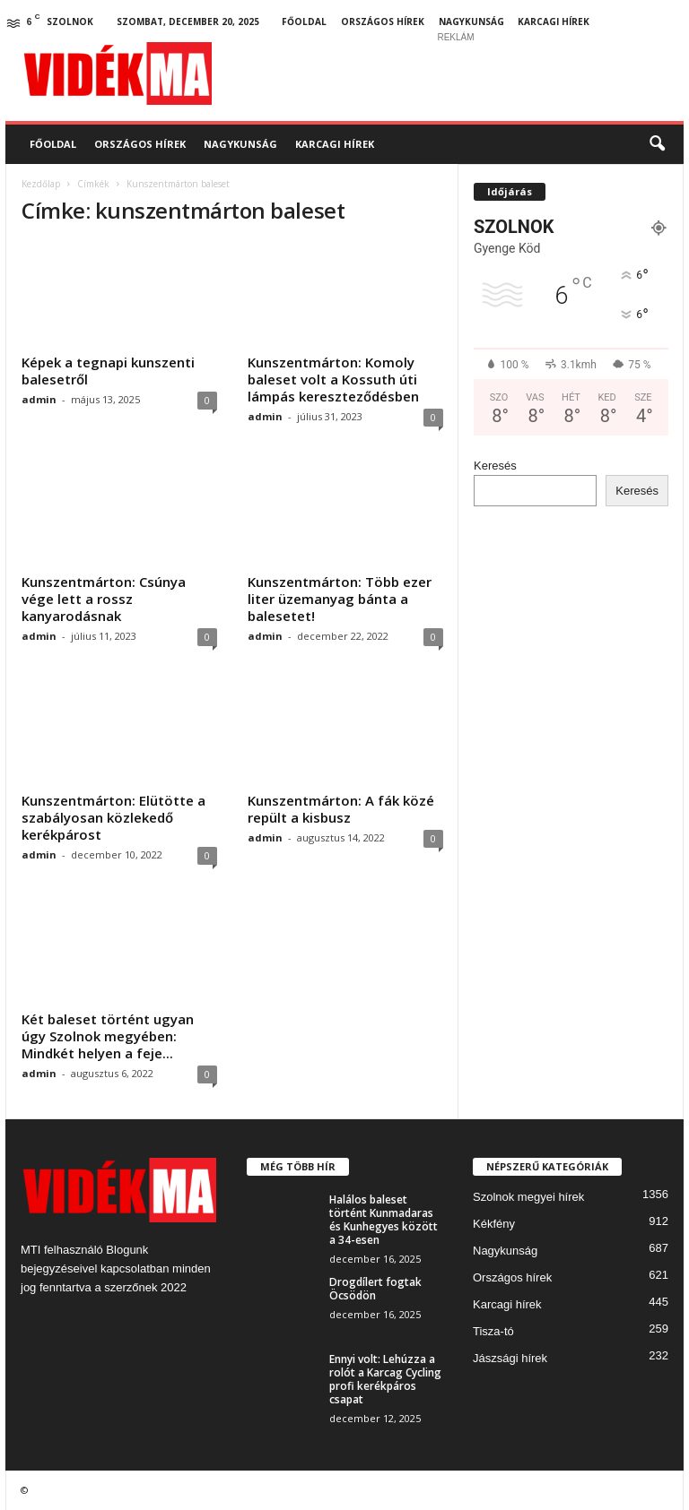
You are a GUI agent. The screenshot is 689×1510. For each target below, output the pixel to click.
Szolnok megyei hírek (528, 1197)
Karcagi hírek (553, 21)
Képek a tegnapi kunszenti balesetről (108, 370)
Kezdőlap (41, 183)
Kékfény (494, 1223)
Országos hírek (382, 21)
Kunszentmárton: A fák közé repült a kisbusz (341, 808)
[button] (656, 144)
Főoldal (304, 21)
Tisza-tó (493, 1331)
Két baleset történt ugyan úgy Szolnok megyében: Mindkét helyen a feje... (108, 1036)
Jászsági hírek (510, 1358)
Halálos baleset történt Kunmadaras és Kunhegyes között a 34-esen (383, 1219)
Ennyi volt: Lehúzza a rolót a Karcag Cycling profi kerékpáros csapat (385, 1379)
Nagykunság (471, 21)
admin (39, 399)
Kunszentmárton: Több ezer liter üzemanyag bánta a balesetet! (340, 599)
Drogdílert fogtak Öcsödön (375, 1288)
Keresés (495, 465)
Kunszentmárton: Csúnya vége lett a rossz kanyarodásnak (104, 599)
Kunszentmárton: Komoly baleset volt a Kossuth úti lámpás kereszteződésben (333, 379)
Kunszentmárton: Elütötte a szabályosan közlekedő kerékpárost (113, 817)
